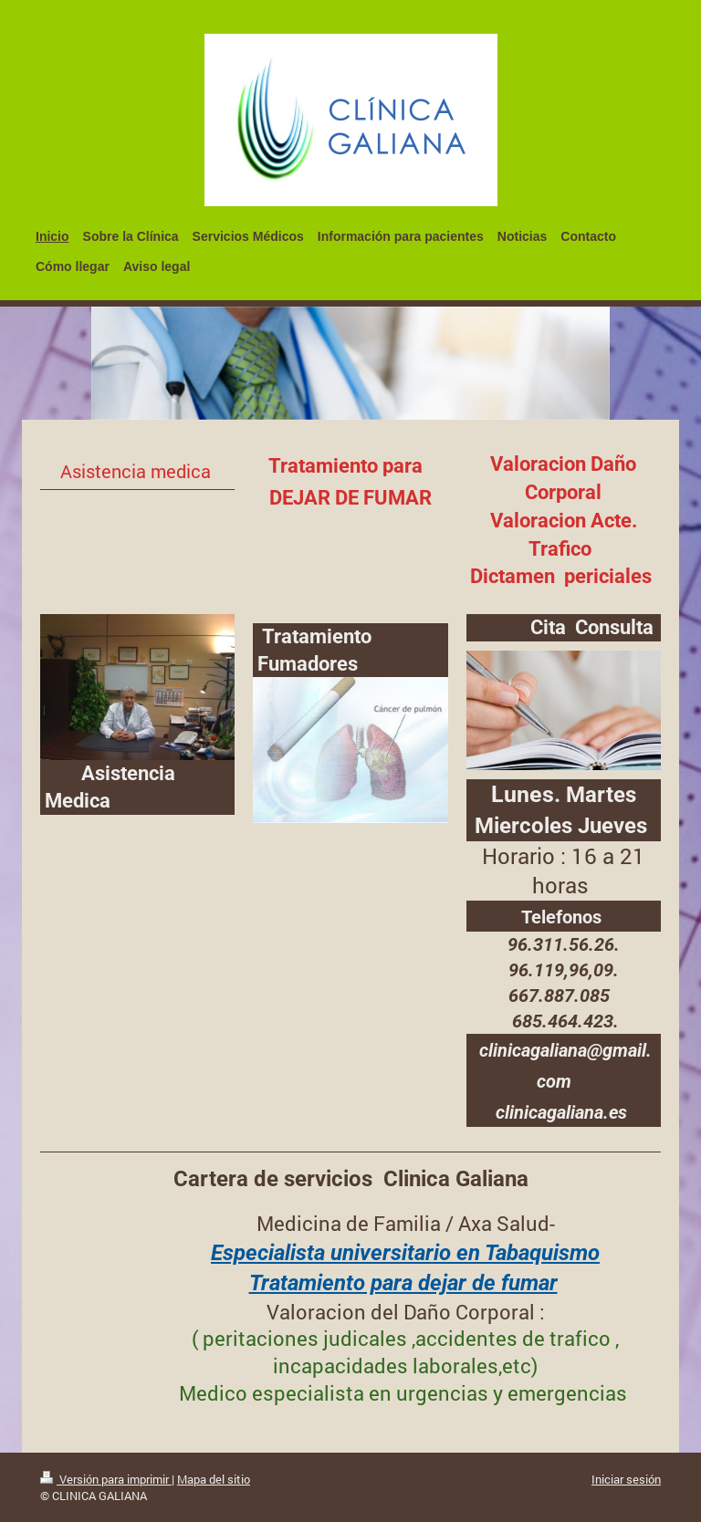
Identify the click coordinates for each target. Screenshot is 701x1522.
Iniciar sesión (626, 1479)
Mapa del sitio (213, 1479)
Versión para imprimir (106, 1479)
